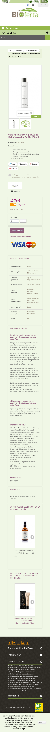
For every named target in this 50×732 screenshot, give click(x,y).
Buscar (47, 37)
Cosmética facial (31, 51)
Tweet (12, 164)
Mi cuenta (13, 695)
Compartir (23, 164)
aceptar (42, 722)
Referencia (12, 142)
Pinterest (13, 168)
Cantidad (13, 217)
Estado (10, 146)
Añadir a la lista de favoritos (20, 236)
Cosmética (18, 51)
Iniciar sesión (43, 5)
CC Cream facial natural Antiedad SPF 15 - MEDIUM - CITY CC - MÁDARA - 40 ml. (25, 621)
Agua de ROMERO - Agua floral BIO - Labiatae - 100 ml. (24, 553)
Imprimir (17, 191)
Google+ (34, 164)
